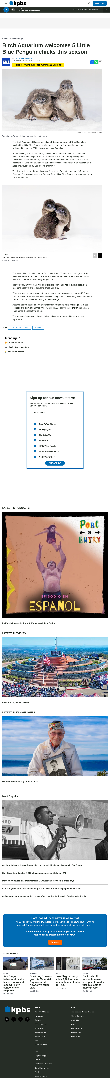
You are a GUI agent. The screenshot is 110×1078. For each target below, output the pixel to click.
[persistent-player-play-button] (6, 11)
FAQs (73, 1024)
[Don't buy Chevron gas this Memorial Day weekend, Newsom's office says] (42, 963)
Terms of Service (41, 1045)
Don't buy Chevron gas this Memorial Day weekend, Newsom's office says (38, 881)
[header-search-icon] (89, 3)
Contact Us (75, 1020)
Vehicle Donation (41, 1076)
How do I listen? (77, 1028)
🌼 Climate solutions (14, 342)
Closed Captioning (77, 1016)
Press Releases (40, 1032)
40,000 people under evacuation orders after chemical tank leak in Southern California (44, 896)
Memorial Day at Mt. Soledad (16, 702)
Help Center (75, 1036)
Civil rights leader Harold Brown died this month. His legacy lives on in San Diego (42, 865)
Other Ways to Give (42, 1068)
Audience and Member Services (82, 1012)
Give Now (99, 3)
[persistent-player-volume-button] (13, 11)
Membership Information (43, 1064)
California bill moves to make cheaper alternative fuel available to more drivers (93, 982)
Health (5, 973)
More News (10, 953)
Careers (37, 1020)
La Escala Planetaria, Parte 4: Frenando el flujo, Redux (28, 623)
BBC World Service (92, 11)
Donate (55, 942)
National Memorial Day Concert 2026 (20, 781)
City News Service (23, 58)
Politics (85, 973)
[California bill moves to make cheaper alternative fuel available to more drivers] (94, 963)
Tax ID (37, 1072)
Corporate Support (41, 1056)
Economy (33, 973)
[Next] (100, 255)
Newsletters (39, 1016)
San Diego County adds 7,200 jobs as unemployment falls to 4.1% (34, 873)
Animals (38, 327)
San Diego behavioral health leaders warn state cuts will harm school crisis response (14, 983)
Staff (36, 1041)
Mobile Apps (39, 1028)
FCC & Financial (40, 1024)
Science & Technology (12, 39)
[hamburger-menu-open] (5, 3)
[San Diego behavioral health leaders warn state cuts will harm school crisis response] (15, 963)
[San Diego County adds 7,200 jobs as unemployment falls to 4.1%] (68, 963)
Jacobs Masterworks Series (29, 12)
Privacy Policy (40, 1036)
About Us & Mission (42, 1012)
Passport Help (76, 1032)
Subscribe (55, 463)
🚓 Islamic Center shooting (17, 347)
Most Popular (11, 796)
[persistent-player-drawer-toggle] (106, 11)
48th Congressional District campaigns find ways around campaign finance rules (41, 888)
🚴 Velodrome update (14, 352)
